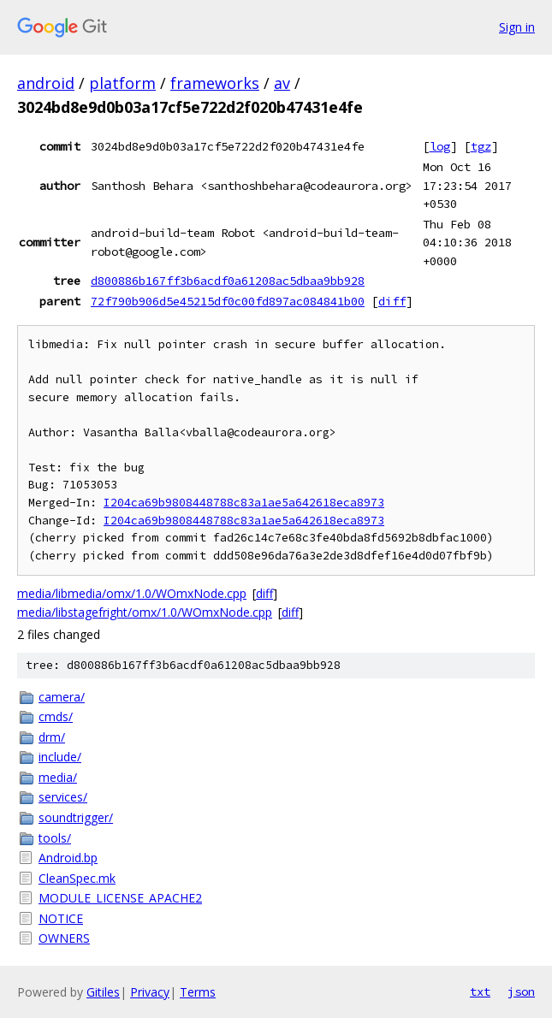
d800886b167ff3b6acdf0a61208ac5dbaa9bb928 (228, 280)
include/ (60, 757)
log (440, 146)
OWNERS (64, 938)
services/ (63, 797)
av (282, 83)
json (521, 991)
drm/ (52, 737)
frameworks (214, 83)
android (45, 83)
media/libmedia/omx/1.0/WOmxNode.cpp (131, 593)
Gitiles (103, 992)
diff (392, 301)
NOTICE (61, 918)
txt (480, 991)
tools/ (55, 838)
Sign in (517, 27)
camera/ (62, 697)
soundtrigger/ (76, 817)
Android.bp (68, 857)
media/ (58, 777)
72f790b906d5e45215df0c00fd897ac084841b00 (228, 301)
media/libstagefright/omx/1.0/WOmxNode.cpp (144, 612)
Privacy (149, 992)
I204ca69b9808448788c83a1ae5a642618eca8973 (244, 502)
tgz (481, 146)
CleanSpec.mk (77, 878)
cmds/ (56, 716)
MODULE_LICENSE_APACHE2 (120, 898)
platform (122, 83)
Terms (198, 992)
